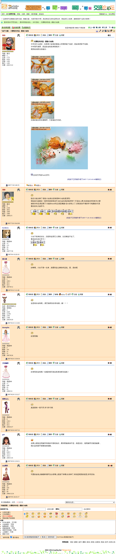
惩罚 (106, 542)
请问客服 (34, 14)
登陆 (18, 14)
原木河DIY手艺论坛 (10, 22)
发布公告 (112, 542)
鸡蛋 (36, 185)
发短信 (41, 14)
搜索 (28, 14)
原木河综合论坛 (25, 22)
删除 (84, 542)
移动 (88, 542)
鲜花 (28, 185)
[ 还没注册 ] (6, 512)
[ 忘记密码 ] (6, 514)
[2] (20, 502)
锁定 (71, 542)
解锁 (75, 542)
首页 (3, 14)
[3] (22, 502)
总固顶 (97, 542)
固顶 (92, 542)
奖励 (102, 542)
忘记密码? (87, 509)
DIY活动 (36, 22)
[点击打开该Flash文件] (40, 175)
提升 (80, 542)
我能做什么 (103, 14)
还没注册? (50, 509)
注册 (23, 14)
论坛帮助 (112, 14)
